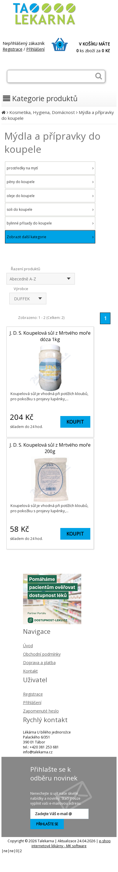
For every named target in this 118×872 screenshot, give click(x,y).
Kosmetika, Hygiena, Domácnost (42, 112)
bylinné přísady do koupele (50, 223)
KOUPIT (75, 422)
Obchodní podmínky (42, 654)
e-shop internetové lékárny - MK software (71, 843)
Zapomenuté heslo (41, 711)
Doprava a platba (39, 662)
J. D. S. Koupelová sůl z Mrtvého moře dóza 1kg (50, 336)
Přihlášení (35, 49)
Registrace (12, 49)
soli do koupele (50, 209)
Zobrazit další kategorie (50, 236)
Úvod (28, 645)
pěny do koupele (50, 181)
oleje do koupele (50, 195)
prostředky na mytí (50, 168)
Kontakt (30, 671)
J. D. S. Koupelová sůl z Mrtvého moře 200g (50, 448)
